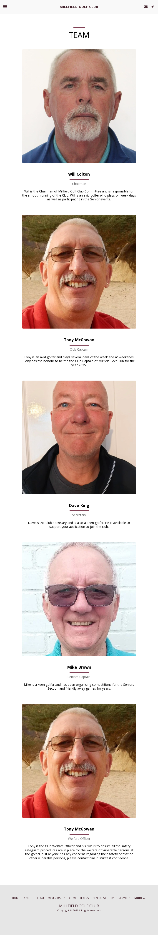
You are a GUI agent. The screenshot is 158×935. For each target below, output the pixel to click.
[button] (5, 6)
